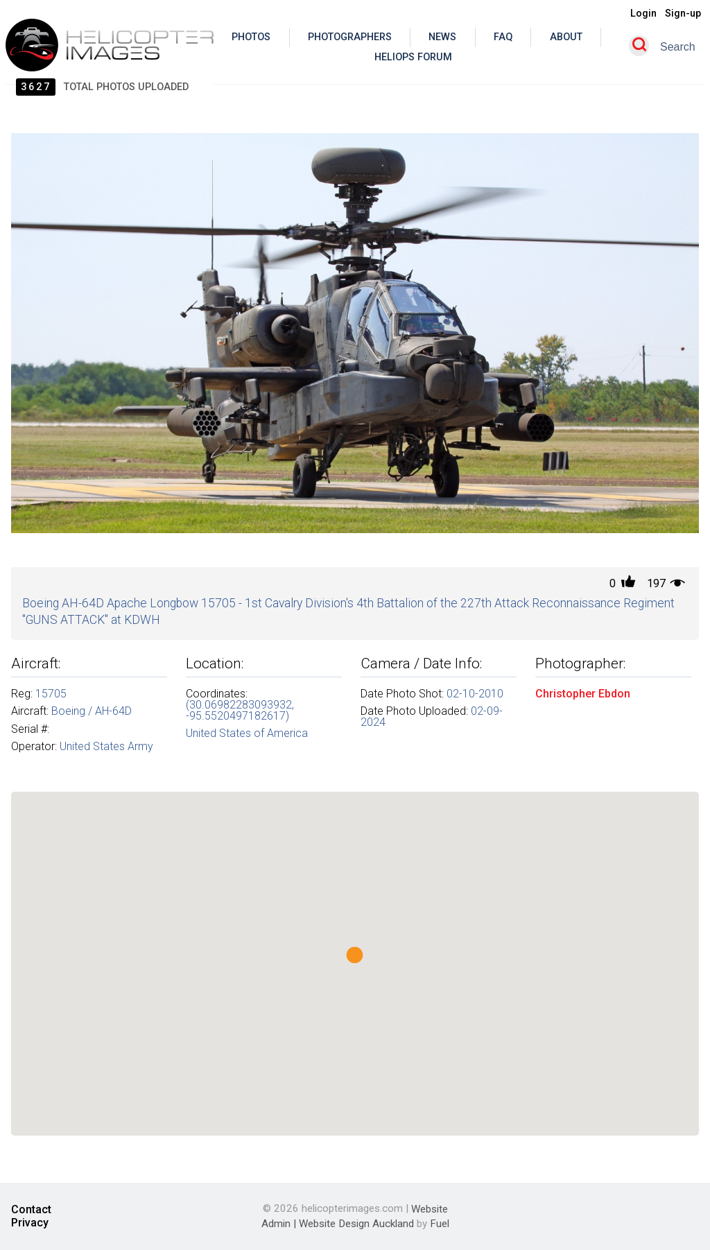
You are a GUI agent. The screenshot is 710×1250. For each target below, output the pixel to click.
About (566, 37)
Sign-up (683, 13)
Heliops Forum (413, 57)
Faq (503, 37)
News (442, 37)
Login (643, 13)
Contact (31, 1210)
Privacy (30, 1223)
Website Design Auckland (356, 1223)
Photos (251, 37)
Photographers (350, 37)
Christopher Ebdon (582, 693)
